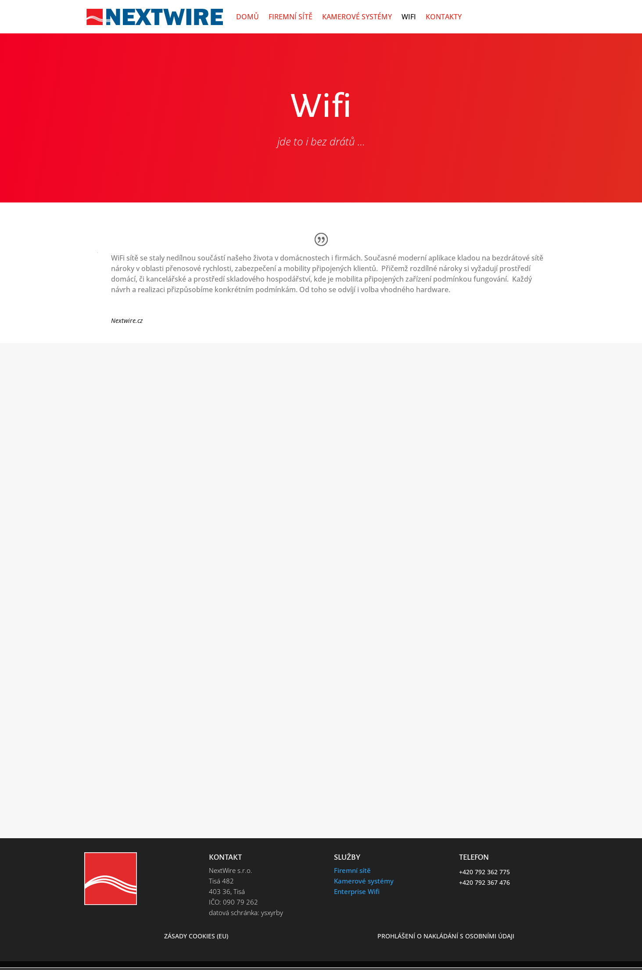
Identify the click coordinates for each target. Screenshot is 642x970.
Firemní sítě (290, 17)
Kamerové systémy (357, 17)
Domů (247, 17)
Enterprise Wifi (357, 891)
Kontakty (444, 17)
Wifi (409, 17)
